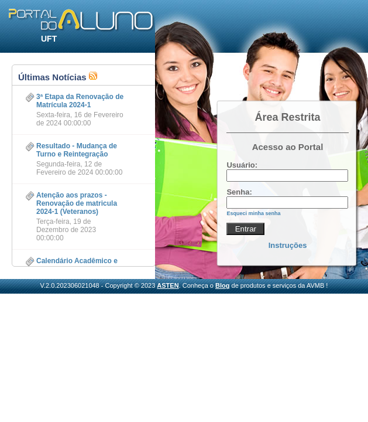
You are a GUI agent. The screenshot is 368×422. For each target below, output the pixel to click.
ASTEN (167, 285)
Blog (222, 285)
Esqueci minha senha (253, 213)
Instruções (288, 245)
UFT (49, 38)
